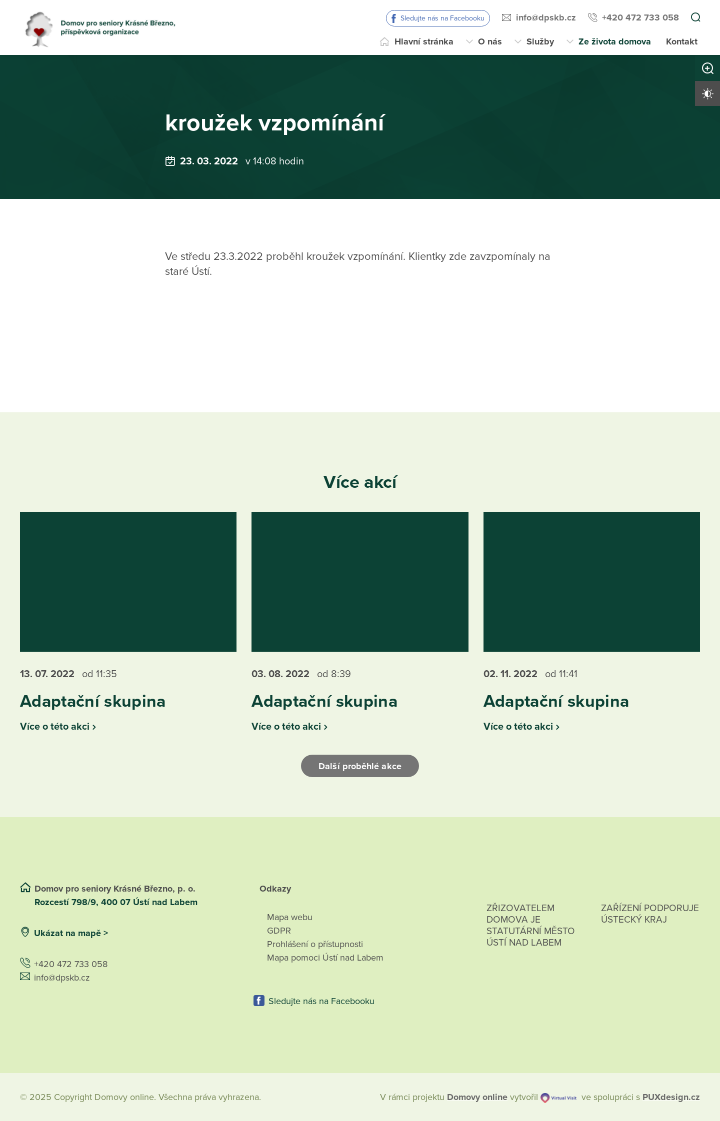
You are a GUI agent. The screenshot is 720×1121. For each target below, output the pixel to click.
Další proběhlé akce (360, 765)
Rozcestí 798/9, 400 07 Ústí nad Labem (117, 901)
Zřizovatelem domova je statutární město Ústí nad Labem (530, 936)
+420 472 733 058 (640, 17)
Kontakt (682, 41)
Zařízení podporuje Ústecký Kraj (650, 913)
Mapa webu (289, 916)
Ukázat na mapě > (71, 932)
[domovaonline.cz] (477, 1097)
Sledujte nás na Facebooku (442, 18)
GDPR (279, 930)
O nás (490, 41)
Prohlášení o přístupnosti (315, 943)
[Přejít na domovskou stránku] (104, 27)
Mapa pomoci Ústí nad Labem (325, 957)
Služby (540, 41)
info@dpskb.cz (546, 17)
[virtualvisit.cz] (558, 1097)
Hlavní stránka (424, 41)
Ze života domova (614, 41)
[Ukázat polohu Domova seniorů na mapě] (181, 933)
